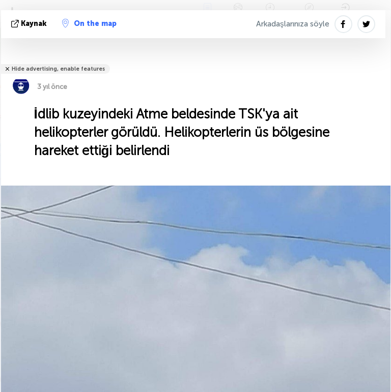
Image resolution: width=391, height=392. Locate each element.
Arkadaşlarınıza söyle (292, 23)
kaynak (30, 23)
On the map (89, 23)
